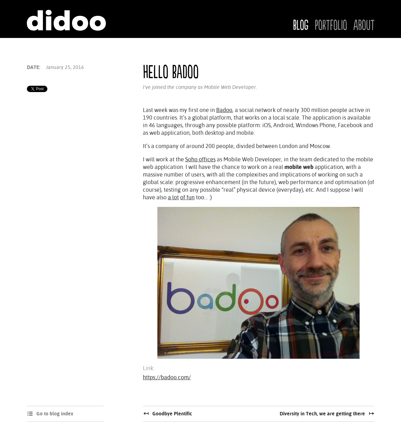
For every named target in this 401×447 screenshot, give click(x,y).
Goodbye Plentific (172, 414)
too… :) (203, 197)
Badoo (224, 110)
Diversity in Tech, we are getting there (322, 414)
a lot (173, 197)
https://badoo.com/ (167, 377)
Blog (300, 25)
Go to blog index (54, 414)
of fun (187, 197)
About (363, 25)
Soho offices (200, 159)
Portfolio (331, 25)
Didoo (66, 20)
